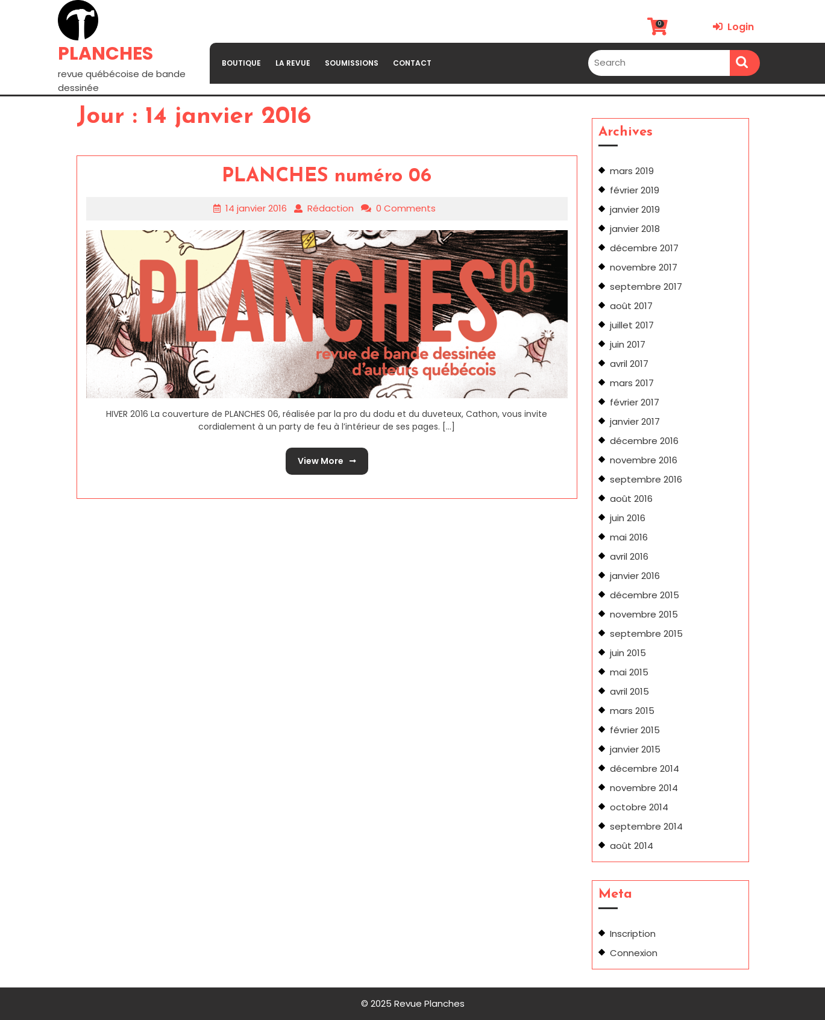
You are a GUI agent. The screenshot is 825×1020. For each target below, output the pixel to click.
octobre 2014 (639, 807)
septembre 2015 (646, 633)
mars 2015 (632, 710)
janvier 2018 (635, 228)
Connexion (633, 952)
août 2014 (631, 845)
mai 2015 (629, 672)
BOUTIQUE (241, 63)
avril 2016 (629, 556)
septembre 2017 (646, 286)
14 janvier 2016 (256, 208)
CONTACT (412, 63)
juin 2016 (627, 518)
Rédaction (330, 208)
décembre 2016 (644, 440)
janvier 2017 (635, 421)
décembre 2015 (644, 595)
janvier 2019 (635, 209)
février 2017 (634, 402)
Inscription (633, 933)
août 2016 (631, 498)
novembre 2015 (644, 614)
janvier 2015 (635, 749)
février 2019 (634, 190)
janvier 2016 (635, 575)
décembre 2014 (644, 768)
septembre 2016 (646, 479)
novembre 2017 (643, 267)
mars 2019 (632, 170)
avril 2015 (629, 691)
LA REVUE (292, 63)
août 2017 (631, 305)
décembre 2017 (644, 248)
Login (733, 27)
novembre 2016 (643, 460)
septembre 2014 (646, 826)
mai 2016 (629, 537)
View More (321, 457)
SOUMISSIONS (351, 63)
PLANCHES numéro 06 (326, 176)
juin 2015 (628, 652)
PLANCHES (105, 53)
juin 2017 (627, 344)
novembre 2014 (644, 787)
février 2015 (635, 730)
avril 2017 (629, 363)
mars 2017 (632, 383)
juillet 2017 (632, 325)
